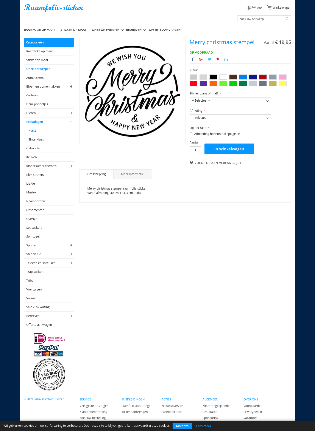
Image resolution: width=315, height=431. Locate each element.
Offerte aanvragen (39, 325)
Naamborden (35, 201)
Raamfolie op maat (39, 51)
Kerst (32, 130)
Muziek (31, 192)
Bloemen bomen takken (43, 86)
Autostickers (35, 78)
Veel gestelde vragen (94, 406)
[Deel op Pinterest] (218, 59)
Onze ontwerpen (38, 69)
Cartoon (32, 95)
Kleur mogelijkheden (217, 406)
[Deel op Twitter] (209, 59)
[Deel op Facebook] (193, 59)
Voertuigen (34, 289)
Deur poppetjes (37, 104)
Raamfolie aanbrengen (136, 406)
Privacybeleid (252, 412)
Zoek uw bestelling (93, 418)
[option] (193, 77)
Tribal (30, 280)
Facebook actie (172, 412)
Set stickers (34, 228)
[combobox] (264, 18)
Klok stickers (35, 175)
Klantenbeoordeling (93, 412)
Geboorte (33, 148)
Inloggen (258, 7)
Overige (31, 219)
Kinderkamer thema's (41, 166)
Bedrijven (33, 316)
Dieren (31, 113)
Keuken (31, 157)
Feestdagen (34, 122)
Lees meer (203, 426)
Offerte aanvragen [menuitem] (165, 30)
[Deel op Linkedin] (226, 59)
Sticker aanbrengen (134, 412)
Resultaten (210, 412)
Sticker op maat (37, 60)
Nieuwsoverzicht (173, 406)
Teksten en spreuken (41, 263)
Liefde (30, 183)
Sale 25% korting (38, 307)
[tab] (96, 174)
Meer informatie (132, 174)
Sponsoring (210, 418)
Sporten (31, 245)
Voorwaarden (252, 406)
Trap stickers (35, 272)
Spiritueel (33, 236)
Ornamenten (35, 210)
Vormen (31, 298)
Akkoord (182, 426)
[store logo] (54, 8)
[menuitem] (41, 30)
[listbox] (240, 80)
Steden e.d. (34, 254)
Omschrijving (96, 174)
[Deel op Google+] (201, 59)
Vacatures (250, 418)
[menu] (157, 30)
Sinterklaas (36, 139)
